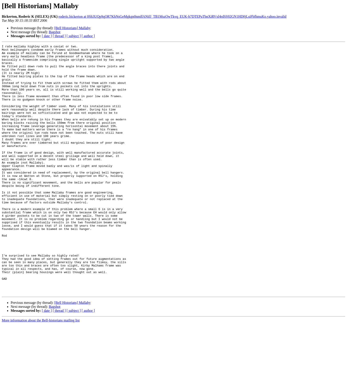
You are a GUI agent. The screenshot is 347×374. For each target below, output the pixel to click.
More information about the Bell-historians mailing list (41, 370)
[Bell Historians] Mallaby (72, 28)
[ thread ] (59, 36)
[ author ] (88, 36)
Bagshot (54, 32)
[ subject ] (74, 36)
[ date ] (47, 36)
